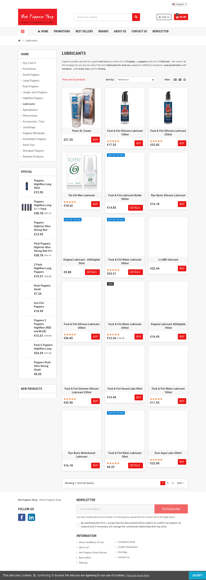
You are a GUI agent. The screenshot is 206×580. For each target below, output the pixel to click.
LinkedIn (31, 517)
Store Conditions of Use (91, 542)
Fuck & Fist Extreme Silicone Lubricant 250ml (82, 390)
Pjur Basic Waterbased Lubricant (81, 455)
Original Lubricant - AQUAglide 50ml (81, 261)
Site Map (122, 552)
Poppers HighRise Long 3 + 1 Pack (42, 205)
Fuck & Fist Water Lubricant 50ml (124, 455)
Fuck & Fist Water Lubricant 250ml (124, 326)
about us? (84, 547)
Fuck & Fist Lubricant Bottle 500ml (124, 197)
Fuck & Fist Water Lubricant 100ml (168, 390)
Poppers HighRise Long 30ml (42, 184)
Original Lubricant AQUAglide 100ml (168, 326)
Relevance (123, 79)
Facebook (21, 517)
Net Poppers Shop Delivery (93, 552)
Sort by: (110, 79)
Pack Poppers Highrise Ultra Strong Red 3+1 (43, 247)
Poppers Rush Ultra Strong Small (42, 366)
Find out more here (138, 575)
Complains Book (126, 542)
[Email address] (115, 508)
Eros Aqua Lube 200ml (168, 453)
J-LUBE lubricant (168, 259)
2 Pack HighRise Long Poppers (42, 268)
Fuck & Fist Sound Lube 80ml (124, 388)
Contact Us (124, 557)
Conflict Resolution (128, 547)
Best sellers (85, 557)
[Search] (107, 17)
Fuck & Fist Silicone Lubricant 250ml (168, 132)
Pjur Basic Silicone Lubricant (168, 195)
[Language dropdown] (179, 4)
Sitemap (83, 562)
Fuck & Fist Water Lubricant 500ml (124, 261)
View (167, 79)
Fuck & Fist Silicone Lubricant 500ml (81, 326)
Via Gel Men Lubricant (82, 195)
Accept (195, 575)
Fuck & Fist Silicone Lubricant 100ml (125, 132)
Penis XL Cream (81, 130)
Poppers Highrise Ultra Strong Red (42, 226)
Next (181, 483)
